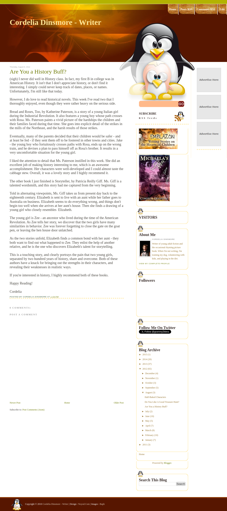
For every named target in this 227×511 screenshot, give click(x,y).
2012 (145, 368)
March (148, 430)
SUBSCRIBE (162, 116)
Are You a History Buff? (38, 71)
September (150, 387)
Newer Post (15, 402)
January (148, 440)
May (147, 421)
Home (172, 9)
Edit (222, 9)
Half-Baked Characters (155, 397)
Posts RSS (186, 9)
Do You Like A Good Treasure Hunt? (162, 402)
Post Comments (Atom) (33, 409)
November (150, 378)
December (150, 373)
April (147, 425)
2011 (145, 444)
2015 (145, 354)
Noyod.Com (84, 504)
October (149, 383)
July (147, 411)
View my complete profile (154, 264)
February (149, 435)
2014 (145, 359)
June (147, 416)
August (148, 392)
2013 (145, 364)
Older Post (119, 402)
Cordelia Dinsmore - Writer (55, 22)
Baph (102, 504)
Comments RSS (206, 9)
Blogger (167, 463)
